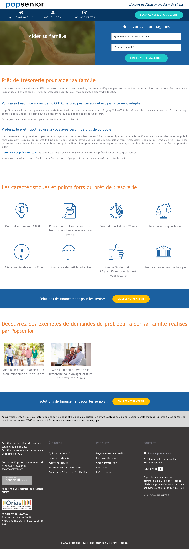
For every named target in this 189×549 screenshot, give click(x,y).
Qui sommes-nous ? (59, 453)
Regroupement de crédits (110, 453)
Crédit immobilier (106, 462)
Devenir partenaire (59, 458)
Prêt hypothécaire (106, 458)
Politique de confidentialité (65, 467)
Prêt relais (102, 467)
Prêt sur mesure (105, 472)
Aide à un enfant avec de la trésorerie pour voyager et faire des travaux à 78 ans (71, 374)
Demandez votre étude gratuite (159, 15)
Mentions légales (58, 462)
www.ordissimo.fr (160, 495)
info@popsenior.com (159, 453)
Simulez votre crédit (131, 299)
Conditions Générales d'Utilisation (68, 472)
